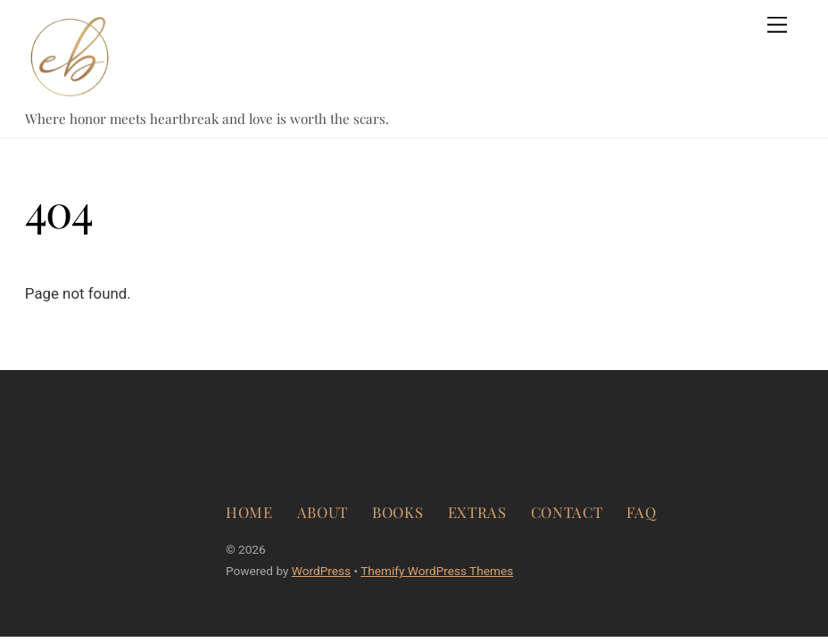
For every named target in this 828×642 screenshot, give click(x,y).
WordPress (321, 571)
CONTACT (567, 512)
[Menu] (777, 24)
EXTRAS (477, 512)
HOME (249, 512)
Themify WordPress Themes (436, 571)
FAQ (641, 512)
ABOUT (322, 512)
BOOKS (397, 512)
